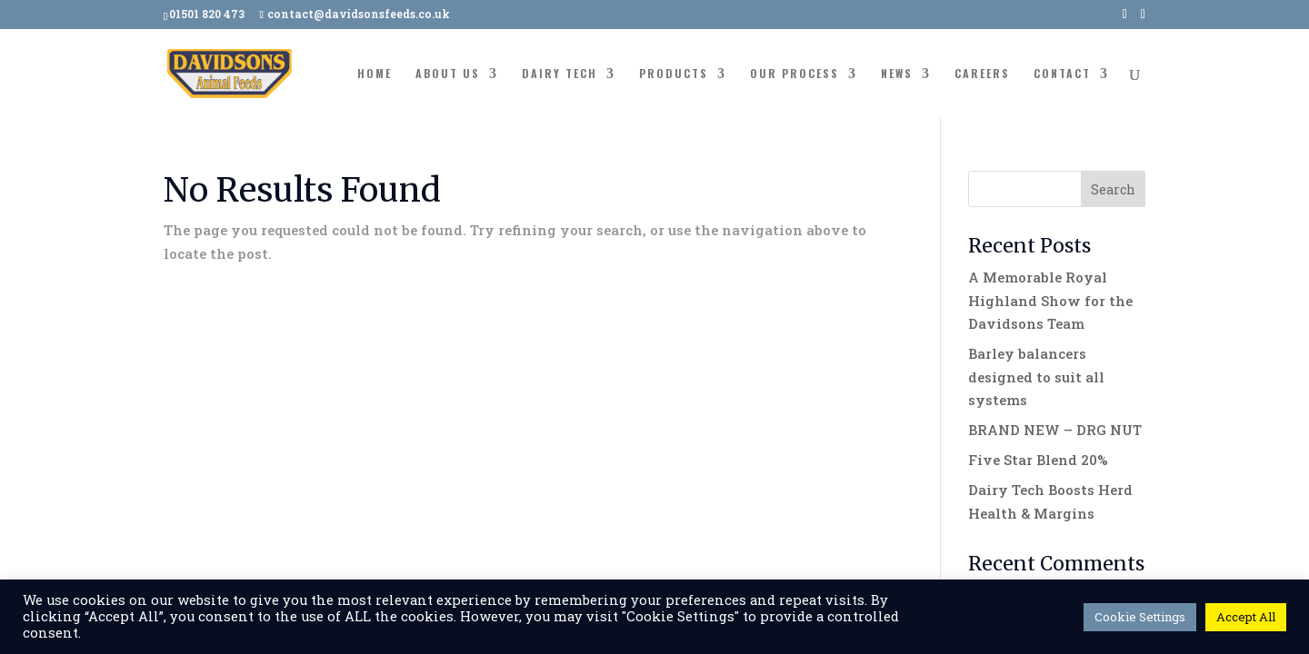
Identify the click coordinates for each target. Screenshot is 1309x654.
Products (673, 74)
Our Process (794, 74)
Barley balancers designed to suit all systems (1036, 376)
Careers (982, 74)
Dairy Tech (559, 74)
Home (374, 74)
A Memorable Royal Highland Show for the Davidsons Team (1050, 300)
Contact (1062, 74)
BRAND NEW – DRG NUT (1055, 430)
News (897, 74)
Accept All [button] (1245, 617)
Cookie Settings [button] (1139, 617)
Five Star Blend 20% (1038, 460)
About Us (447, 74)
